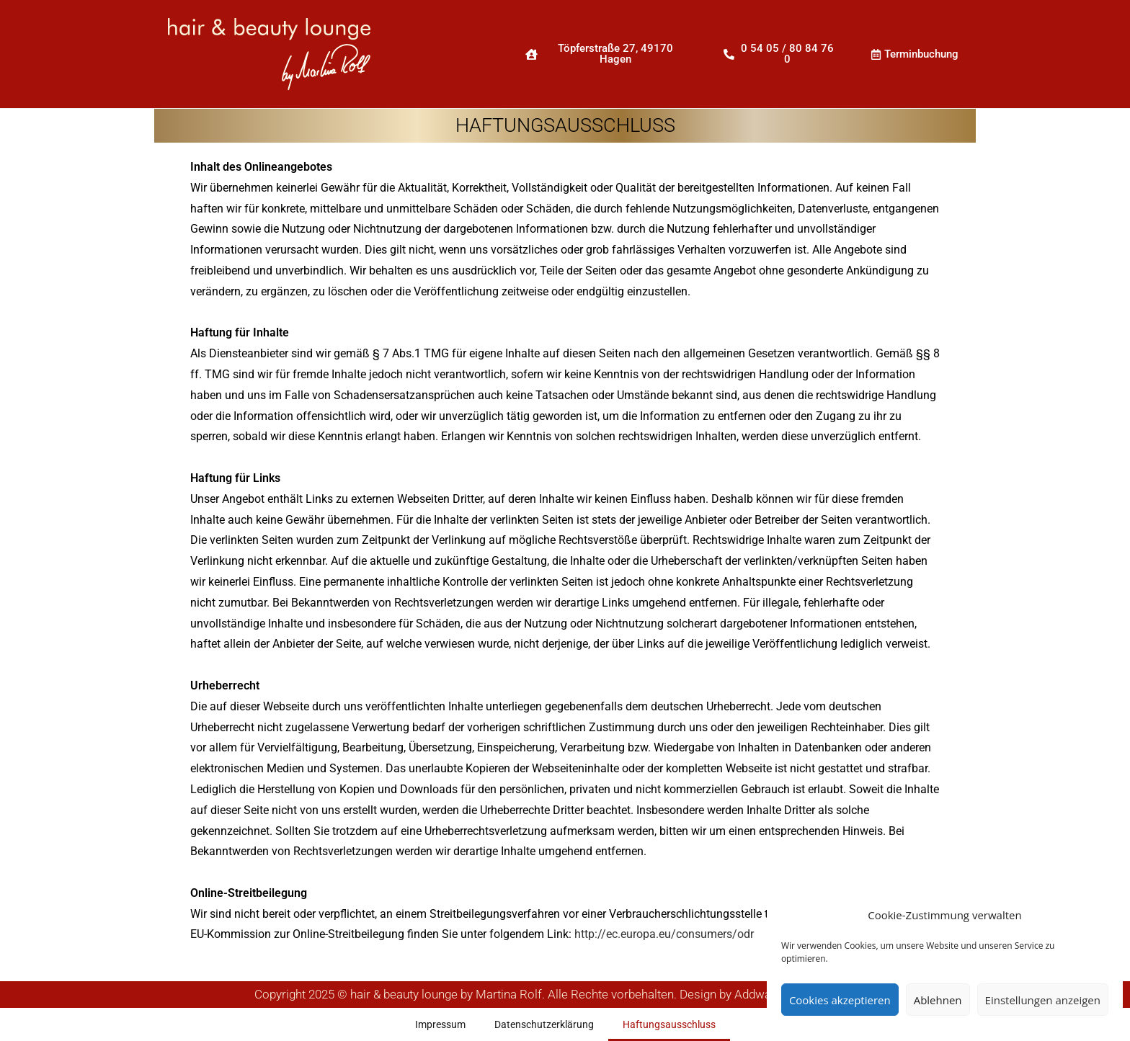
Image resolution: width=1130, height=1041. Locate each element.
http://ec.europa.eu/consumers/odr (664, 934)
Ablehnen (938, 1000)
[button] (607, 54)
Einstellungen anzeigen (1042, 1000)
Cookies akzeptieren (840, 1000)
